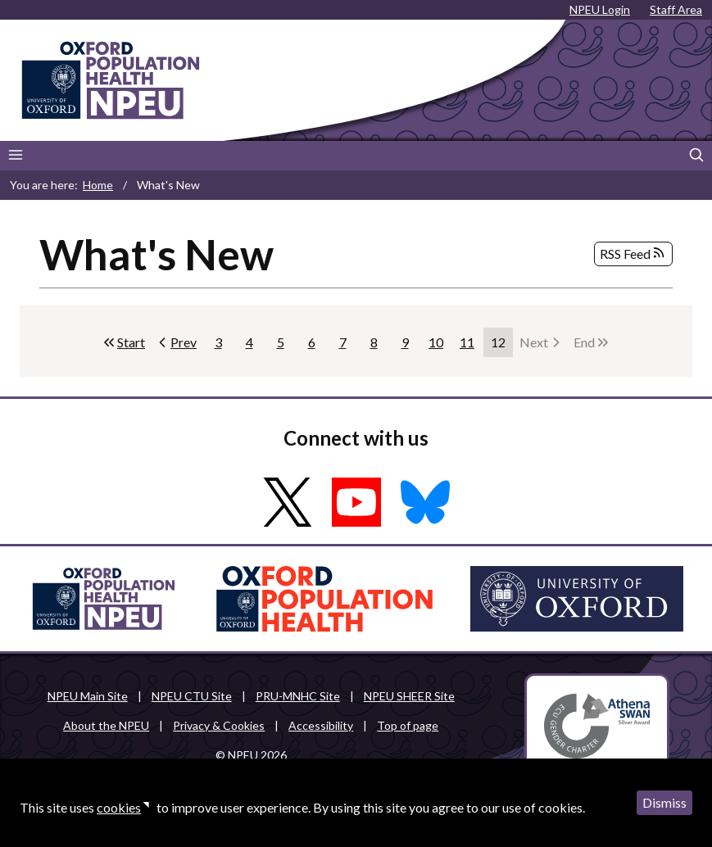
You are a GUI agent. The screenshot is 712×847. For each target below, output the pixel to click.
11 (471, 345)
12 (502, 345)
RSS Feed (633, 254)
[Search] (696, 155)
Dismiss (664, 802)
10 (440, 345)
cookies (119, 807)
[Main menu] (15, 155)
